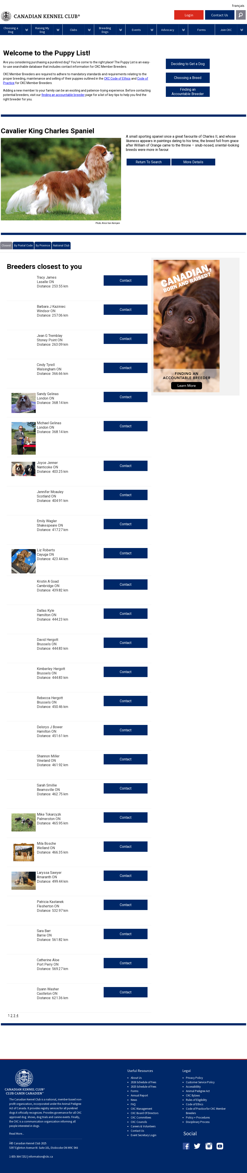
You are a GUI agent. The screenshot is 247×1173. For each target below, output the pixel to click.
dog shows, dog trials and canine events (45, 1117)
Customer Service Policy (200, 1082)
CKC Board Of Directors (144, 1113)
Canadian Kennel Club (87, 16)
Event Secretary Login (143, 1135)
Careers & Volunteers (143, 1126)
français (238, 5)
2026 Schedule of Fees (143, 1082)
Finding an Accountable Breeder (188, 91)
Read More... (16, 1133)
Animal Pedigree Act (198, 1091)
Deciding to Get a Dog (188, 64)
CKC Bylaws (193, 1095)
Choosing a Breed (187, 78)
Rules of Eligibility (196, 1100)
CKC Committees (141, 1117)
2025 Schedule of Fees (143, 1087)
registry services (49, 1108)
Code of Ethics (194, 1104)
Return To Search (149, 162)
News (134, 1100)
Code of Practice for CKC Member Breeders (206, 1111)
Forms (134, 1091)
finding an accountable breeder (63, 95)
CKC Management (141, 1109)
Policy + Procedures (198, 1117)
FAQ (133, 1104)
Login (189, 15)
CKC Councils (139, 1122)
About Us (136, 1078)
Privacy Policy (194, 1078)
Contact (125, 280)
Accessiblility (193, 1087)
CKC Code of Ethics (117, 78)
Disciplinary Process (198, 1122)
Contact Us (219, 15)
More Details (193, 162)
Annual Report (139, 1095)
